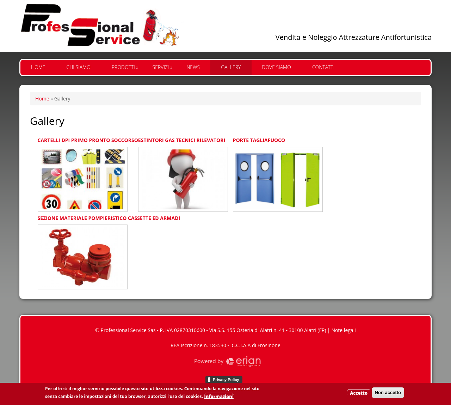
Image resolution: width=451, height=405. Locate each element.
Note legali (343, 330)
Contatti (323, 67)
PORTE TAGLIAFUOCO (259, 140)
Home (38, 67)
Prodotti (125, 67)
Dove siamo (276, 67)
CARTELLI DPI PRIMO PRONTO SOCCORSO (88, 140)
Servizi (163, 67)
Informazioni (219, 398)
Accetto (358, 394)
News (193, 67)
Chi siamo (79, 67)
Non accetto (388, 394)
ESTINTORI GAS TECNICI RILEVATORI (181, 140)
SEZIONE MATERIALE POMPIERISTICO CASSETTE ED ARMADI (109, 218)
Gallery (231, 67)
